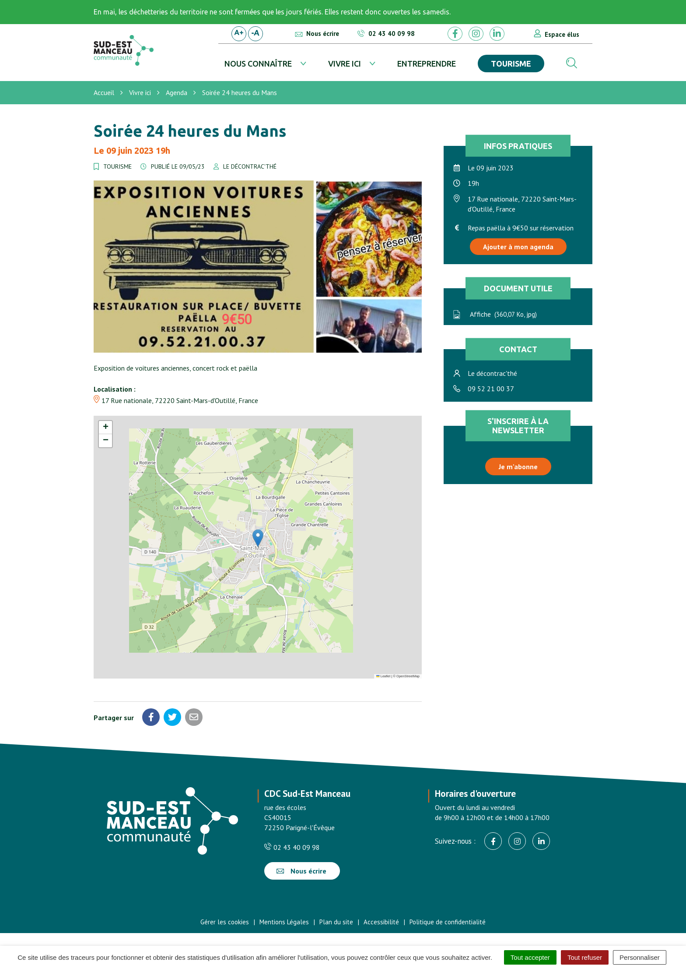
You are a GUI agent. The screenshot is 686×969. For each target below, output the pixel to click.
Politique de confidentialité (448, 922)
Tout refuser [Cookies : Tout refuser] (584, 957)
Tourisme (511, 63)
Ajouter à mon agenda (518, 246)
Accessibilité (381, 922)
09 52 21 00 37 (491, 388)
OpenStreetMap (408, 676)
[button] (257, 538)
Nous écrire (301, 870)
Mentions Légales (284, 922)
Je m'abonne (518, 466)
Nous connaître (258, 63)
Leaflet (383, 676)
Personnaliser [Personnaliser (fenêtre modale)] (640, 957)
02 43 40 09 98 (292, 847)
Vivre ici (344, 63)
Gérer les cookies (224, 922)
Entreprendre (426, 63)
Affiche (494, 314)
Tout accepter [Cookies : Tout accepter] (530, 957)
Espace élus (562, 34)
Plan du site (336, 922)
